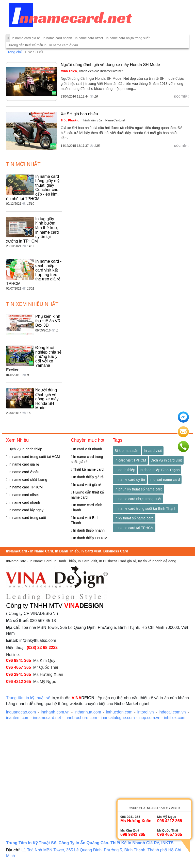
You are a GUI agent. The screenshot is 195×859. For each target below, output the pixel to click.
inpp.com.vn (149, 717)
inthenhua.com (87, 712)
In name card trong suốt (26, 518)
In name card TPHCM (24, 487)
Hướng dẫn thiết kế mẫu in (27, 45)
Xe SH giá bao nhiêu (79, 114)
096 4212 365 (18, 681)
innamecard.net (47, 717)
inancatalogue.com (118, 717)
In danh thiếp (125, 470)
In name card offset (89, 38)
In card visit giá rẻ (86, 485)
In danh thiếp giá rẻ (87, 477)
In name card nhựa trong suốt (128, 38)
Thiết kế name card (87, 469)
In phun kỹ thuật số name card (138, 489)
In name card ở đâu (63, 45)
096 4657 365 (18, 667)
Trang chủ (14, 52)
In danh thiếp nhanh (88, 530)
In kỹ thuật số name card (134, 518)
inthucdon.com (119, 712)
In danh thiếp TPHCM (89, 538)
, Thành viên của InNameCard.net (92, 71)
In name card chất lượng (26, 480)
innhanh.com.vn (55, 712)
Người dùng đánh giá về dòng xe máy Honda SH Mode (110, 64)
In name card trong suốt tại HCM (33, 457)
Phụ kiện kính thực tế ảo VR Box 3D (47, 320)
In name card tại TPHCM (134, 528)
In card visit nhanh (86, 449)
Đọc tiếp (181, 96)
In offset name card (165, 480)
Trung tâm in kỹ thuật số (28, 698)
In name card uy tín (130, 480)
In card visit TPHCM (130, 460)
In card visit (153, 451)
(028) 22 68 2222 (42, 647)
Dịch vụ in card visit (166, 460)
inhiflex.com (174, 717)
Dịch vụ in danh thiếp (24, 449)
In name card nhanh (57, 38)
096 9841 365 (18, 660)
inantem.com (17, 717)
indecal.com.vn (172, 712)
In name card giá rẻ (25, 38)
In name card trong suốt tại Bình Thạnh (145, 508)
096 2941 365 (18, 674)
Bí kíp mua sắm (127, 451)
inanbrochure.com (80, 717)
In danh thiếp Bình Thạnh (160, 470)
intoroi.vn (145, 712)
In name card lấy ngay (24, 510)
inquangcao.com (21, 712)
